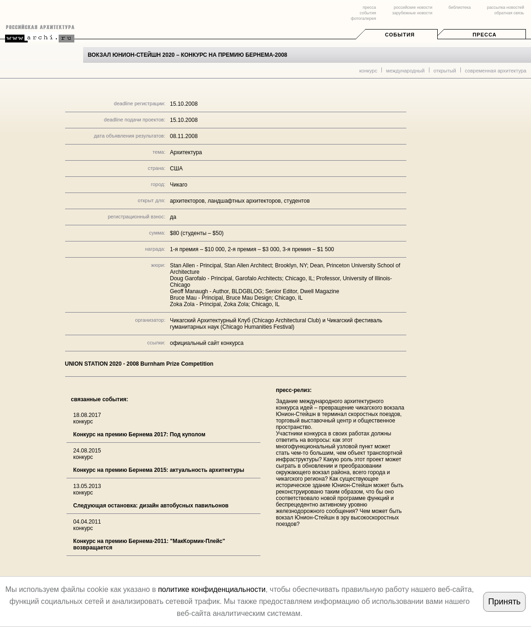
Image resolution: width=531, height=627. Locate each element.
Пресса (484, 34)
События (400, 34)
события (368, 13)
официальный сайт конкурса (207, 343)
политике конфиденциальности (212, 589)
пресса (369, 7)
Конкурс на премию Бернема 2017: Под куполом (139, 434)
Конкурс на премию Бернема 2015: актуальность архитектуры (159, 470)
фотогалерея (363, 18)
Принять (504, 601)
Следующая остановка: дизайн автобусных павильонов (151, 505)
